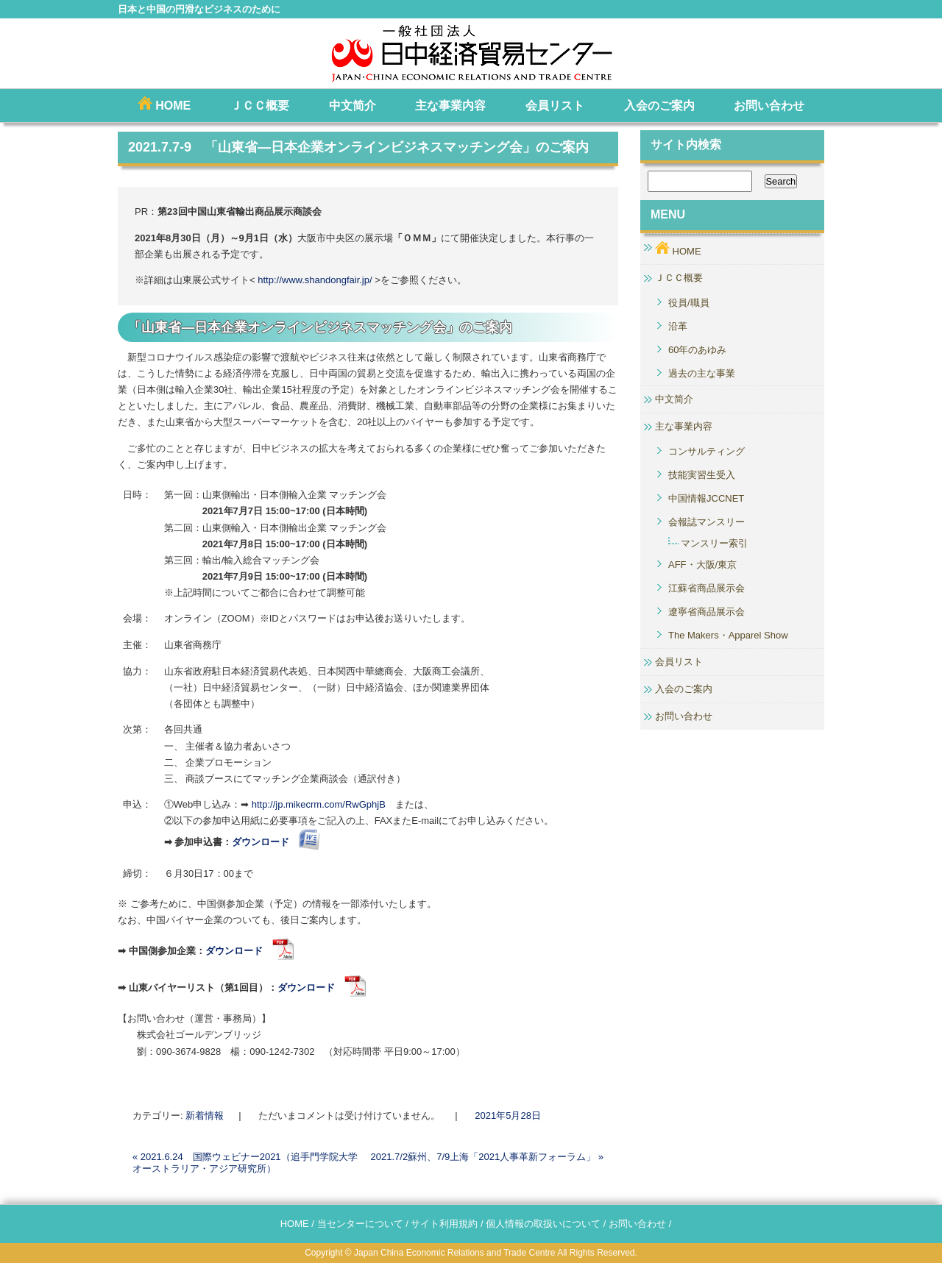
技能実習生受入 (701, 474)
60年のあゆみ (697, 349)
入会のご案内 (659, 105)
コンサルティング (706, 451)
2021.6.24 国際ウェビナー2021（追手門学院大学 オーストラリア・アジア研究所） (245, 1162)
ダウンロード (249, 950)
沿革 (677, 326)
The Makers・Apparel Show (728, 635)
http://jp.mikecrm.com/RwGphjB (323, 804)
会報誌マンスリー (706, 521)
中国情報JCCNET (706, 498)
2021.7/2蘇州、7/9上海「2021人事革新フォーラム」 (487, 1156)
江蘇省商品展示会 (706, 588)
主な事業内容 (450, 105)
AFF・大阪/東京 (702, 564)
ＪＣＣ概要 (259, 105)
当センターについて (360, 1223)
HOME (164, 104)
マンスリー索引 (714, 543)
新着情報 (204, 1115)
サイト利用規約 (444, 1223)
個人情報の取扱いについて (543, 1223)
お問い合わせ (769, 105)
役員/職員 (688, 302)
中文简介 (352, 105)
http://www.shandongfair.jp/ (315, 279)
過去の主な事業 (701, 373)
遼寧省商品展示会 (706, 611)
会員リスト (554, 105)
